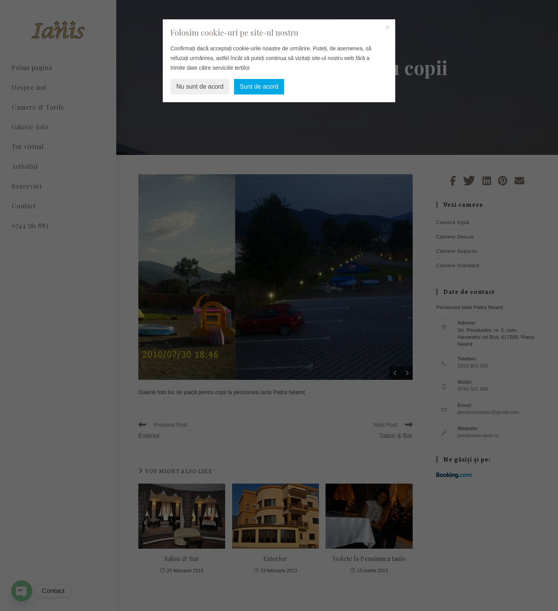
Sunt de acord (259, 86)
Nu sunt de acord (200, 86)
